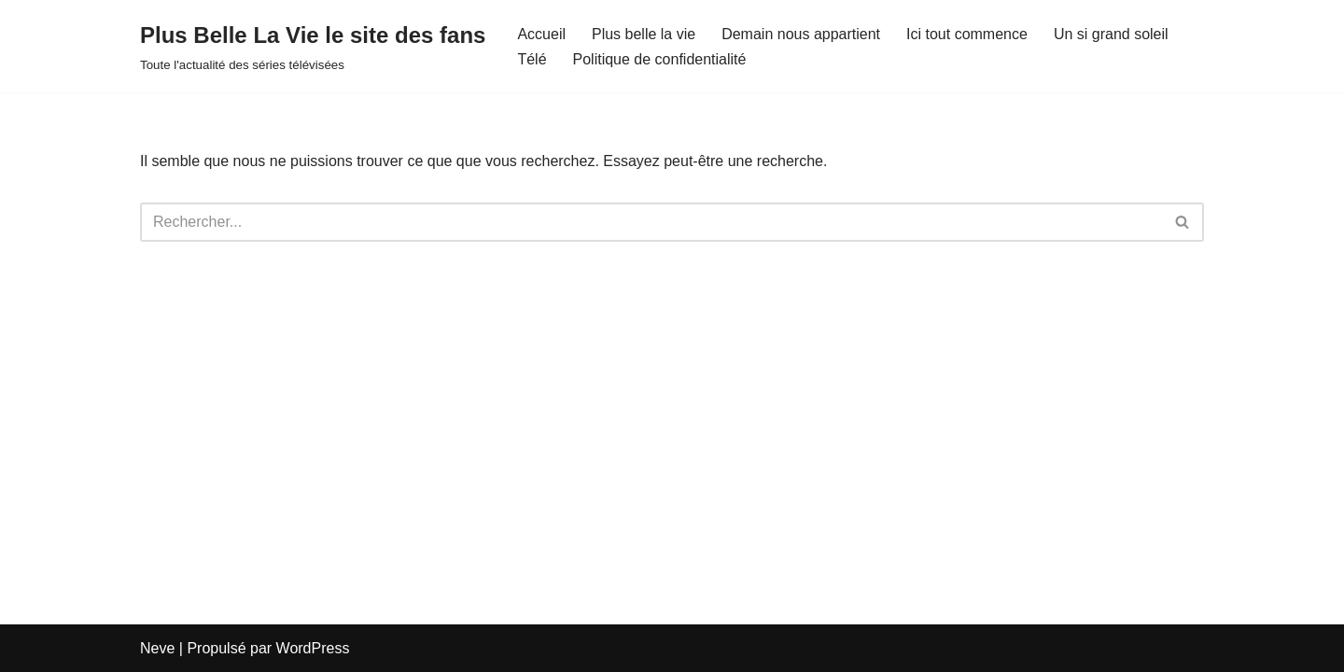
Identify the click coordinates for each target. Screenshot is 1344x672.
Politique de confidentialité (660, 59)
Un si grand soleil (1111, 34)
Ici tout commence (967, 34)
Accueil (541, 34)
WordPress (313, 648)
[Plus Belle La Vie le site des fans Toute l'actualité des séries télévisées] (312, 46)
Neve (157, 648)
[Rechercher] (651, 222)
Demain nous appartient (800, 34)
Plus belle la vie (643, 34)
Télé (531, 59)
